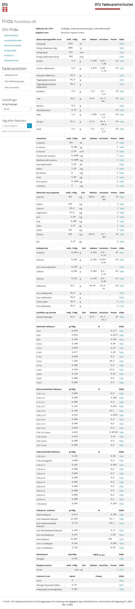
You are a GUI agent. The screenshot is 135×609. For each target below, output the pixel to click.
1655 (121, 105)
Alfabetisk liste (11, 75)
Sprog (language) (9, 104)
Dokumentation (11, 35)
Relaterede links (11, 60)
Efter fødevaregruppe (14, 81)
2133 (121, 301)
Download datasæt (12, 45)
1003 (121, 43)
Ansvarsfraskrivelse (13, 40)
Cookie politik (10, 50)
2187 (121, 569)
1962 (121, 61)
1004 (121, 142)
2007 (121, 585)
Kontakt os (9, 55)
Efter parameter (12, 87)
